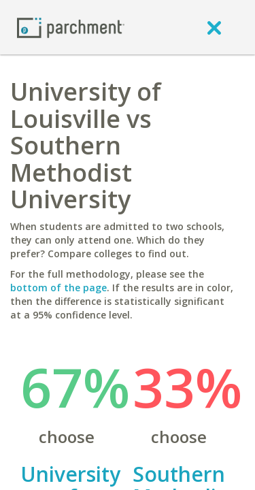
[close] (214, 27)
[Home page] (70, 26)
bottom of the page (58, 287)
